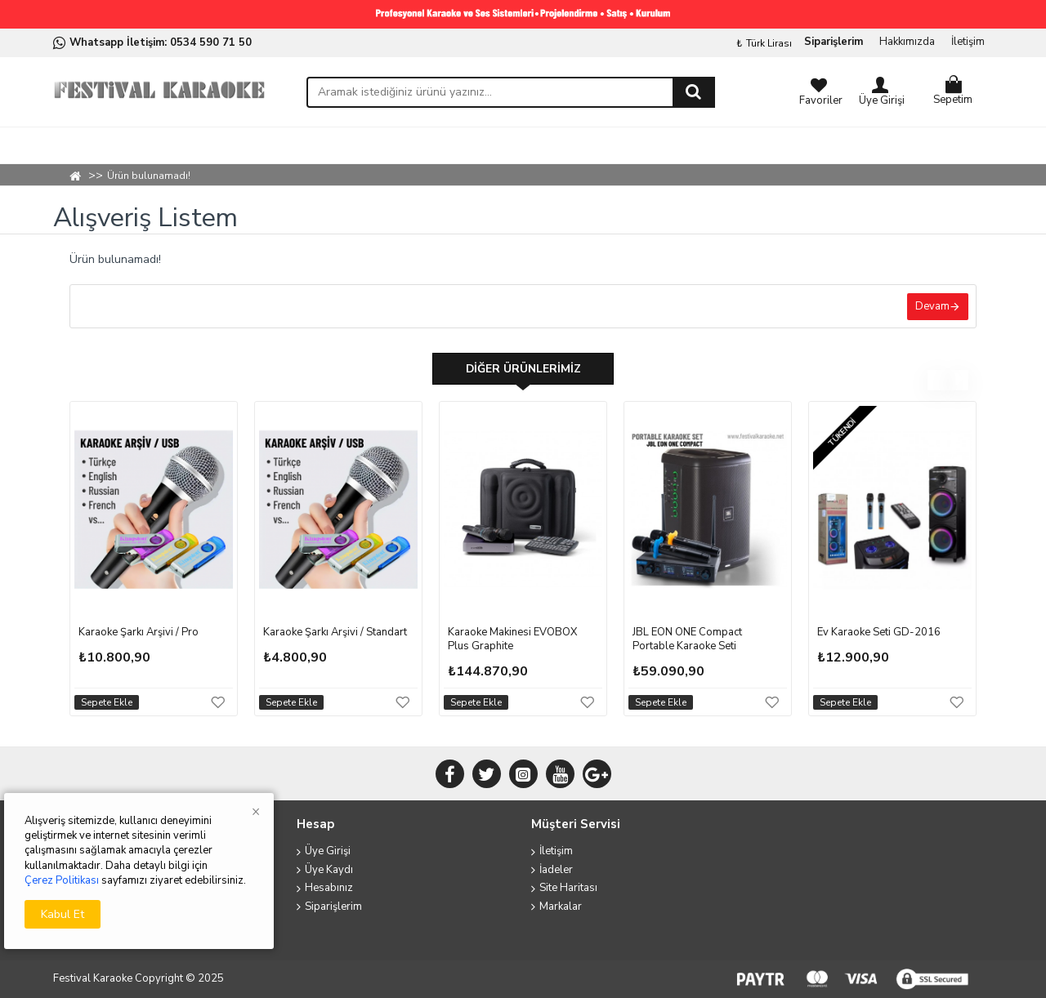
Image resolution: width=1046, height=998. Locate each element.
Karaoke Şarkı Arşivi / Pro (138, 634)
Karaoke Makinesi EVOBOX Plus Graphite (512, 641)
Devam (931, 306)
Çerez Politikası (62, 880)
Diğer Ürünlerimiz (523, 369)
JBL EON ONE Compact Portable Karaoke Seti (687, 641)
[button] (938, 382)
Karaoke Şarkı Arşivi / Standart (335, 634)
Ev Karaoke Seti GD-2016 (879, 634)
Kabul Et (62, 914)
